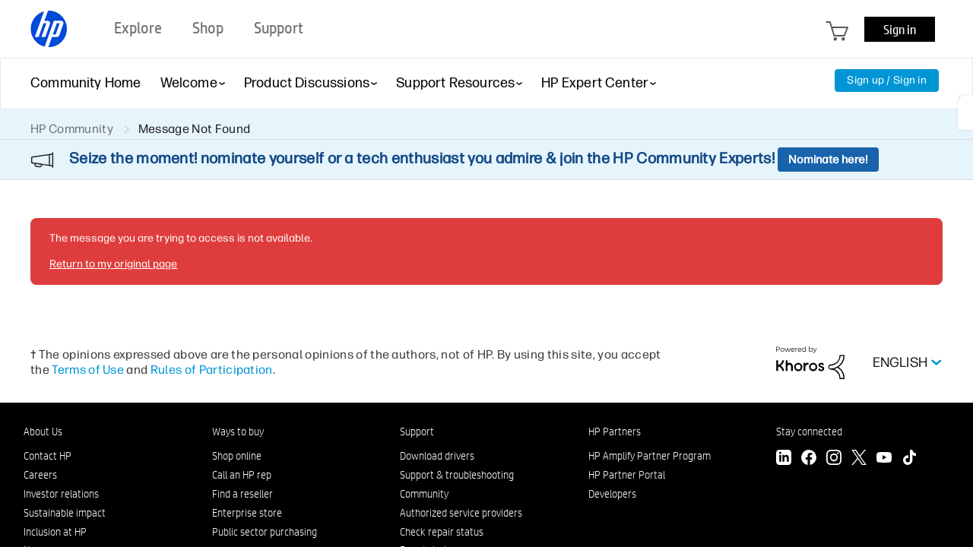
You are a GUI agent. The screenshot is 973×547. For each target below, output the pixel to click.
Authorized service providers (461, 513)
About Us (43, 431)
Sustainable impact (65, 513)
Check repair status (441, 532)
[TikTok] (909, 459)
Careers (40, 475)
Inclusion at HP (55, 532)
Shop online (236, 456)
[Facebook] (808, 459)
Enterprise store (247, 513)
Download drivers (437, 456)
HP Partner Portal (626, 475)
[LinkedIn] (783, 459)
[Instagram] (833, 459)
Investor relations (61, 494)
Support (417, 431)
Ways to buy (238, 431)
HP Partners (614, 431)
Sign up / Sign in (887, 80)
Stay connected (809, 431)
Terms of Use (88, 369)
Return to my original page (113, 264)
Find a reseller (242, 494)
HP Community (71, 129)
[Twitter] (859, 459)
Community (424, 494)
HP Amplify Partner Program (649, 456)
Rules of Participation (212, 369)
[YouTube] (884, 459)
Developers (612, 494)
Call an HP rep (241, 475)
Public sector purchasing (264, 532)
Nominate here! (828, 159)
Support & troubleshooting (457, 475)
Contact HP (47, 456)
